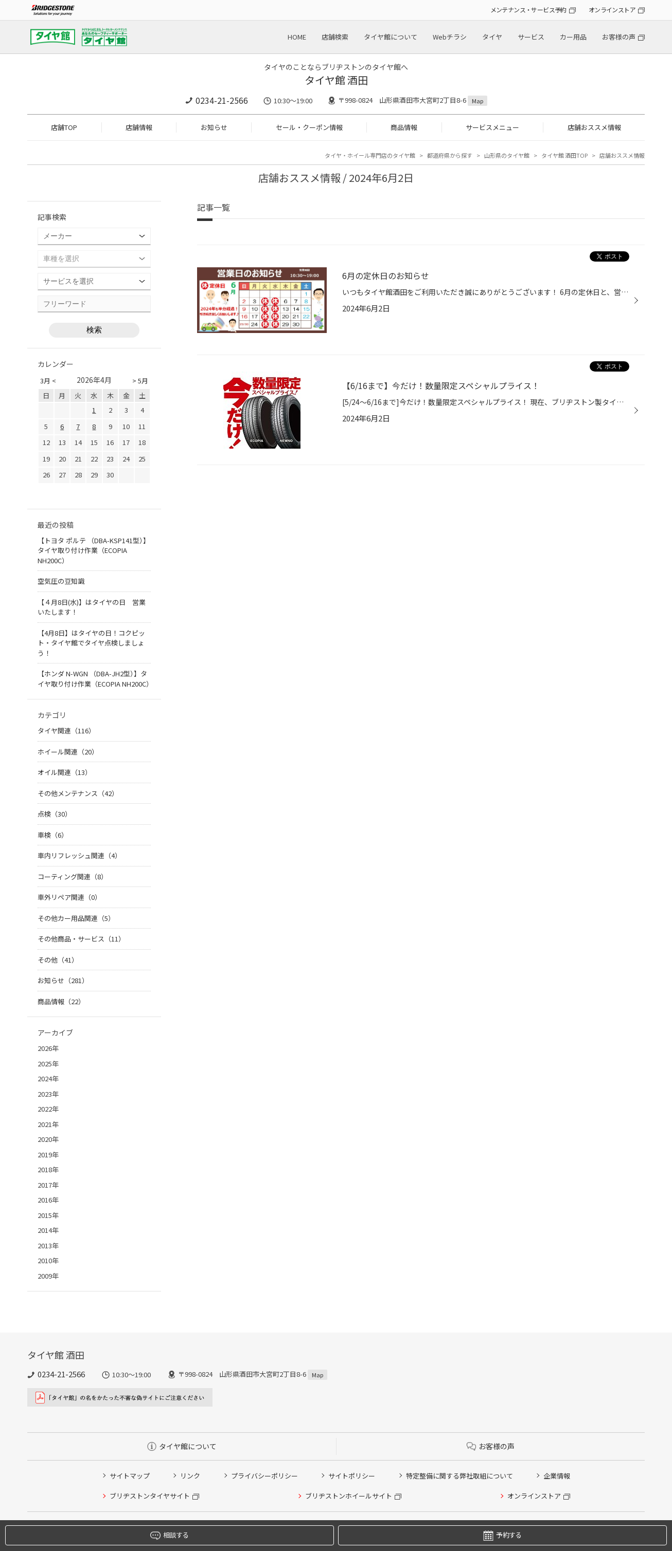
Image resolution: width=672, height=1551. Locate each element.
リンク (190, 1476)
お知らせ (214, 127)
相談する (169, 1535)
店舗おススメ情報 (594, 127)
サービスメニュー (492, 127)
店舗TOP (64, 127)
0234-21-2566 (222, 100)
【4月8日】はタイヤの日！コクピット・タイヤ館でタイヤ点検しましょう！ (91, 643)
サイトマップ (130, 1476)
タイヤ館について (390, 37)
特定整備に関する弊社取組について (459, 1476)
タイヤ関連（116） (66, 730)
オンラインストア (612, 9)
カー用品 (573, 37)
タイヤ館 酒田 (336, 79)
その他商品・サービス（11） (81, 939)
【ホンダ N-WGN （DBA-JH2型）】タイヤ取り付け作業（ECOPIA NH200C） (95, 679)
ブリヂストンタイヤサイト (150, 1496)
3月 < (48, 380)
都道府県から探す (449, 155)
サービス (531, 37)
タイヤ (492, 37)
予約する (502, 1535)
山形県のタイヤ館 (506, 155)
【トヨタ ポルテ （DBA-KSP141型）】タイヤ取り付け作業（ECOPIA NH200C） (94, 550)
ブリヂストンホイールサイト (348, 1496)
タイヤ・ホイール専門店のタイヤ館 (370, 155)
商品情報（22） (61, 1001)
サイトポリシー (351, 1476)
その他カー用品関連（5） (76, 918)
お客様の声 (618, 37)
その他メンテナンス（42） (78, 793)
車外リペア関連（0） (69, 897)
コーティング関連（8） (73, 876)
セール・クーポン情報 (309, 127)
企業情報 (556, 1476)
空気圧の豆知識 (61, 581)
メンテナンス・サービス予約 (528, 9)
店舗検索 (335, 37)
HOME (297, 37)
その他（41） (58, 960)
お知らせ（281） (63, 980)
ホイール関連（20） (68, 751)
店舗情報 (139, 127)
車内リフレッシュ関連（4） (79, 855)
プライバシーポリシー (264, 1476)
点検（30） (55, 814)
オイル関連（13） (65, 772)
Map (477, 101)
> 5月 (140, 380)
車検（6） (53, 835)
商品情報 (404, 127)
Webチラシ (450, 37)
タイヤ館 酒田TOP (564, 155)
